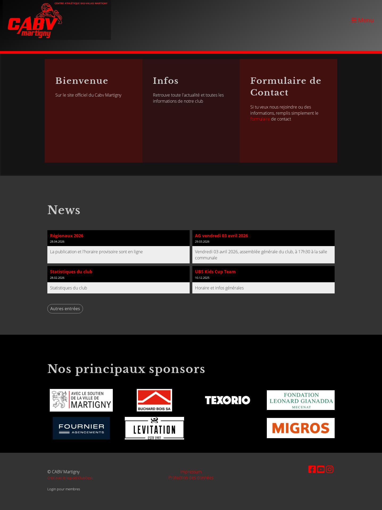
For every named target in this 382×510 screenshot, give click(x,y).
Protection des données (190, 477)
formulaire (260, 119)
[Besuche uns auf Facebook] (312, 469)
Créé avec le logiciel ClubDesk (70, 477)
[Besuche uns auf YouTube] (321, 469)
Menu (362, 20)
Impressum (191, 472)
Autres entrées (65, 309)
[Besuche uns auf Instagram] (329, 469)
